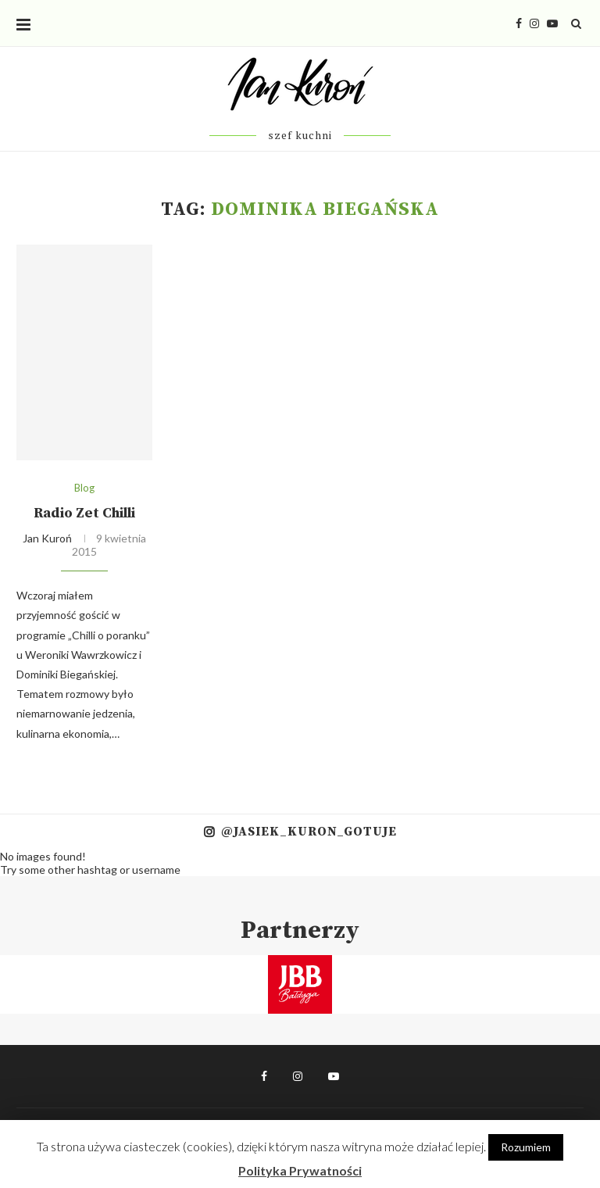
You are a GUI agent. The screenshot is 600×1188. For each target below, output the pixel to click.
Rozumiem (526, 1147)
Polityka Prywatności (300, 1170)
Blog (84, 488)
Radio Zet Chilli (84, 513)
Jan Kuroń (47, 538)
